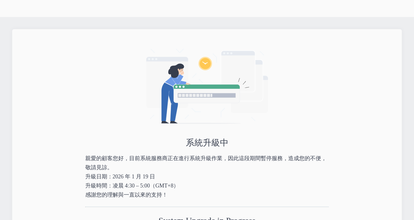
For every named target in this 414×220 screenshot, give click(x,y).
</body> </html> (207, 110)
